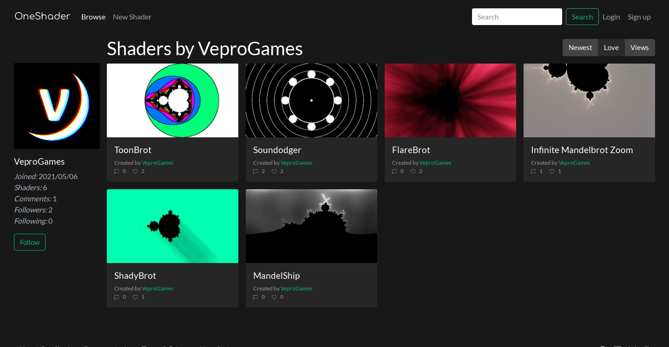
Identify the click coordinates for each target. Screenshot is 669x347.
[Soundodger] (311, 100)
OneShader (42, 16)
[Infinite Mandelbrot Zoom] (589, 100)
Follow (29, 242)
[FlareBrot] (450, 100)
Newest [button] (580, 47)
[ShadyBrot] (172, 226)
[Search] (517, 17)
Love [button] (611, 47)
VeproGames (157, 162)
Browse (93, 16)
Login (611, 16)
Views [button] (639, 47)
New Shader (132, 16)
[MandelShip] (311, 226)
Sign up (639, 16)
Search (582, 17)
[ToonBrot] (172, 100)
